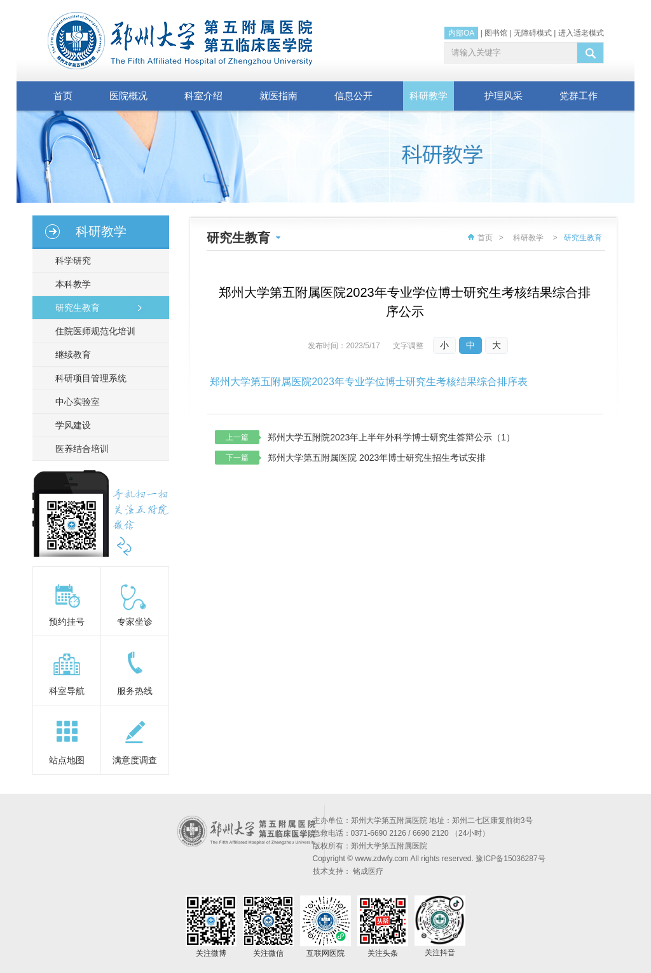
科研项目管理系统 (88, 378)
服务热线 (135, 691)
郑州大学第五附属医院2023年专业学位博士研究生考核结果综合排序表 (369, 381)
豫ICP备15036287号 (510, 858)
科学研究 (70, 260)
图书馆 (495, 33)
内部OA (461, 33)
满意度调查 (135, 760)
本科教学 (70, 284)
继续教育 (70, 355)
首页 (62, 95)
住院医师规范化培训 (93, 331)
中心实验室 (75, 402)
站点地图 (67, 760)
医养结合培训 (79, 449)
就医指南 (278, 95)
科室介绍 (203, 95)
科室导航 (67, 691)
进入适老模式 (581, 33)
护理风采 (503, 95)
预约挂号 (67, 621)
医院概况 (128, 95)
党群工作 (578, 95)
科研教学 (428, 95)
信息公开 (353, 95)
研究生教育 (75, 308)
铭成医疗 (368, 871)
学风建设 (70, 425)
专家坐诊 (135, 621)
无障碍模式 (533, 33)
